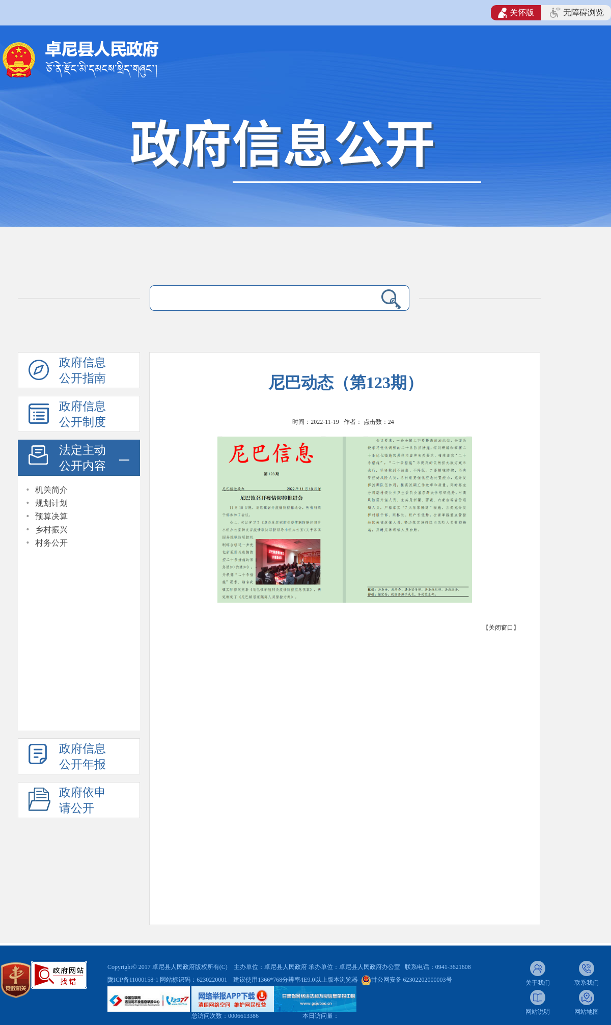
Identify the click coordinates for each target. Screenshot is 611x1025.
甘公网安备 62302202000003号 (411, 979)
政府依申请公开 (82, 800)
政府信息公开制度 (82, 414)
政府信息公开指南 (82, 370)
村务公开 (51, 542)
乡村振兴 (51, 529)
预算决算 (51, 516)
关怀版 (516, 13)
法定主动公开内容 (82, 458)
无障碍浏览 (577, 13)
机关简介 (51, 489)
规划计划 (51, 503)
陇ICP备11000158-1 (133, 979)
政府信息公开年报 (82, 756)
